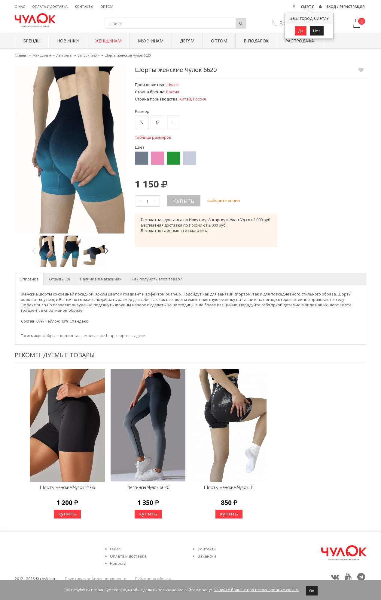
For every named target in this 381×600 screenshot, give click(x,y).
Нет (316, 30)
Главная (21, 55)
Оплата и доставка (50, 6)
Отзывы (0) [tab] (59, 279)
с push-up (105, 335)
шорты (122, 335)
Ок (311, 590)
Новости (118, 563)
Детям (187, 41)
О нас (20, 6)
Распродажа (299, 41)
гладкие (137, 335)
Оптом (106, 6)
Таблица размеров (153, 137)
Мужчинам (150, 41)
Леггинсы (64, 55)
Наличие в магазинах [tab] (100, 279)
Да (300, 30)
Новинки (68, 41)
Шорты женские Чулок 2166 (67, 487)
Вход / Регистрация (345, 6)
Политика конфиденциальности (95, 578)
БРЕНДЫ (32, 41)
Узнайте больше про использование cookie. (256, 589)
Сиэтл (308, 6)
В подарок (256, 41)
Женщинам (108, 41)
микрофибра (43, 335)
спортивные (68, 335)
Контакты (84, 6)
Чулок (173, 84)
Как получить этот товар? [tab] (157, 279)
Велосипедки (88, 55)
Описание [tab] (29, 279)
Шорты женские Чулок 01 (229, 487)
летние (88, 335)
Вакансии (207, 556)
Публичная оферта (153, 578)
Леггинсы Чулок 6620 (148, 487)
